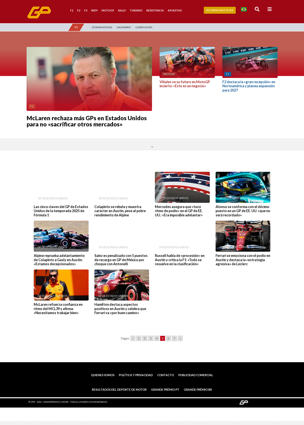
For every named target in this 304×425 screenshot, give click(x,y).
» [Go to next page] (180, 338)
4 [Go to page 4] (157, 338)
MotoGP (108, 10)
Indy (94, 10)
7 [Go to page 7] (174, 338)
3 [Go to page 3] (151, 338)
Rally (122, 10)
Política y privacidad (136, 375)
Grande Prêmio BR (198, 389)
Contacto (165, 375)
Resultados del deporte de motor (119, 389)
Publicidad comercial (195, 375)
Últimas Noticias (219, 10)
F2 (78, 10)
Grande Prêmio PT (165, 389)
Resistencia (155, 10)
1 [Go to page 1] (139, 338)
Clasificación (143, 27)
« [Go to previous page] (133, 338)
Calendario (124, 27)
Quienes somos (102, 375)
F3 (85, 10)
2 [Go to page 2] (145, 338)
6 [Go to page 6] (168, 338)
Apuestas (175, 10)
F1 (71, 10)
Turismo (136, 10)
